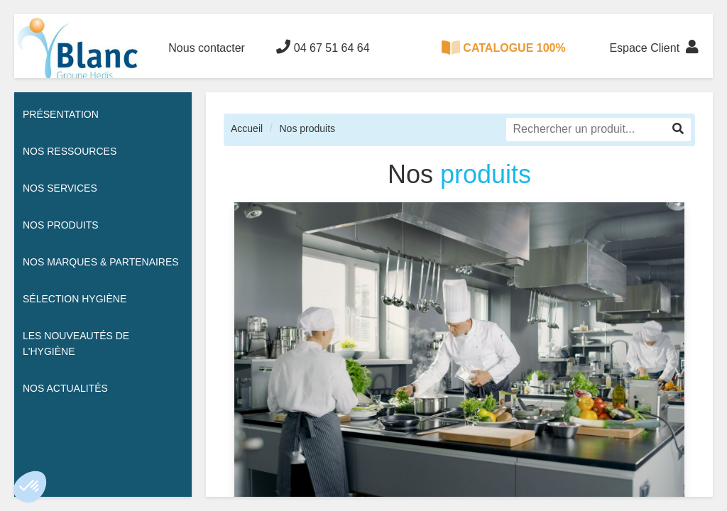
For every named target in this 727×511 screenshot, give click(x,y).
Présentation (61, 114)
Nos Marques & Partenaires (101, 262)
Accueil (247, 128)
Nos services (60, 188)
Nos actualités (65, 388)
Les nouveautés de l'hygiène (76, 343)
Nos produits (307, 128)
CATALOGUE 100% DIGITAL (503, 59)
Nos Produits (61, 225)
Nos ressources (69, 151)
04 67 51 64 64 (322, 47)
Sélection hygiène (74, 298)
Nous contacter (206, 48)
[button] (30, 487)
